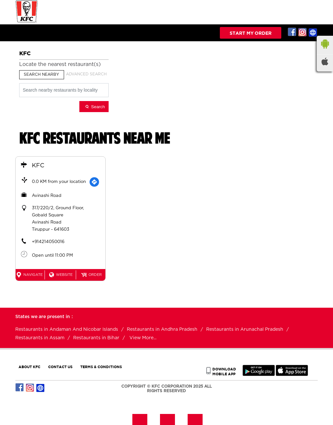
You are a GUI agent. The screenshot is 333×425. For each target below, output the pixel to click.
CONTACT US (60, 367)
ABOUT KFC (29, 367)
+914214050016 (48, 242)
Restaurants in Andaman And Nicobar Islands (66, 329)
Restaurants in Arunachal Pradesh (244, 329)
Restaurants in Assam (39, 338)
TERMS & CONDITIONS (101, 367)
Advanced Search (86, 74)
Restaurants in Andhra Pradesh (162, 329)
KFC (38, 166)
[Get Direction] (94, 182)
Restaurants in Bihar (96, 338)
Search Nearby (41, 74)
